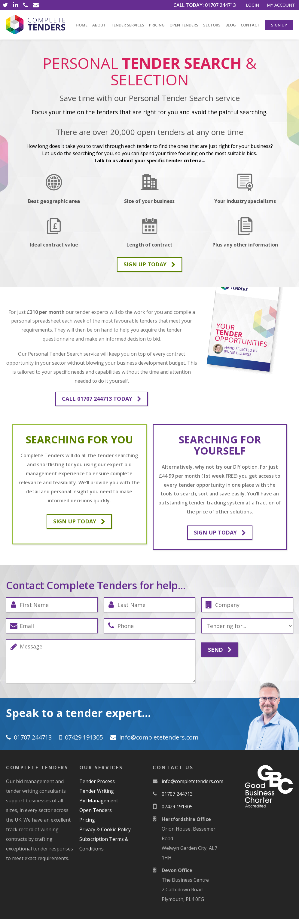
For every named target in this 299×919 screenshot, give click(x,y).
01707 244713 (206, 5)
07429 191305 (84, 737)
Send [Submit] (220, 650)
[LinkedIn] (15, 5)
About (99, 25)
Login (241, 5)
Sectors (212, 25)
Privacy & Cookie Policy (105, 829)
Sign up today (149, 264)
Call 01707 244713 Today (101, 399)
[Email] (36, 5)
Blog (230, 25)
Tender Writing (96, 791)
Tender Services (127, 25)
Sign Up (279, 25)
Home (81, 25)
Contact (250, 25)
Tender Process (97, 781)
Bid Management (98, 800)
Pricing (157, 25)
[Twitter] (5, 5)
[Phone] (25, 5)
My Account (277, 5)
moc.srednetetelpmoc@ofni (158, 737)
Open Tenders (183, 25)
